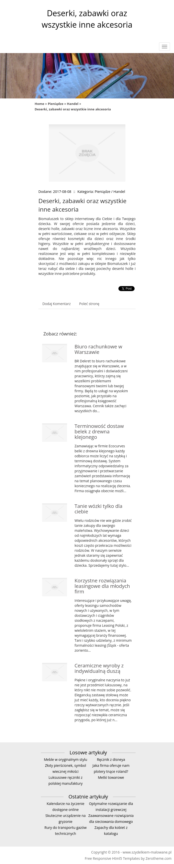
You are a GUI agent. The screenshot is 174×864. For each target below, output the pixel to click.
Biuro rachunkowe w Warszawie (98, 349)
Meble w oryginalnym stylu (65, 759)
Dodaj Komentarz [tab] (56, 303)
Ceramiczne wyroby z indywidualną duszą (99, 668)
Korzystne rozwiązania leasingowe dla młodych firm (102, 586)
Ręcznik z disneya (111, 759)
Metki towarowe (111, 777)
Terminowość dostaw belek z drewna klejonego (99, 431)
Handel (72, 103)
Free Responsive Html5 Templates (112, 858)
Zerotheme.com (159, 858)
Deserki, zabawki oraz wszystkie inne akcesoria (73, 109)
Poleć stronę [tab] (89, 303)
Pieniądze (55, 103)
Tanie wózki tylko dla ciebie (98, 509)
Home (39, 103)
